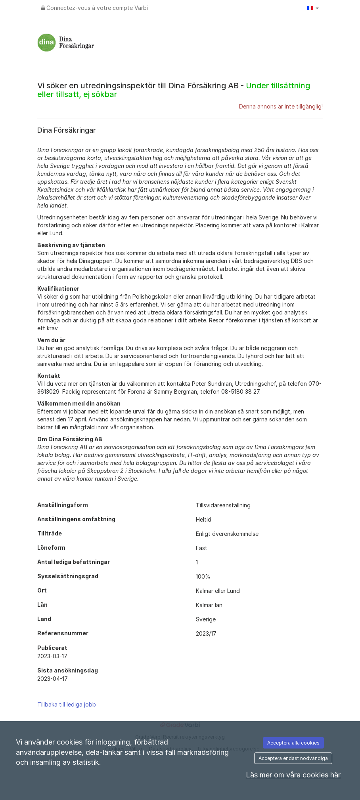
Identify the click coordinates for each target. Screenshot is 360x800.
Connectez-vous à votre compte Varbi (94, 7)
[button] (313, 8)
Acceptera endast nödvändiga (293, 758)
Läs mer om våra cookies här (293, 775)
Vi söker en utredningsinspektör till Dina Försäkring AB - (173, 90)
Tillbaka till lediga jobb (66, 704)
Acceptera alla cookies (293, 743)
